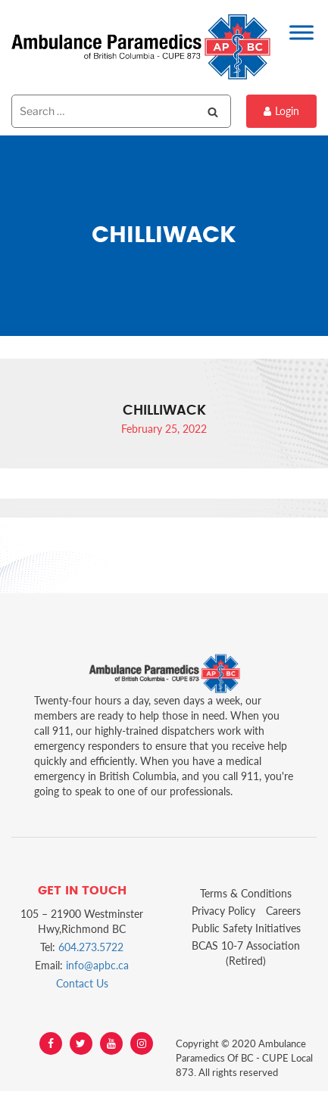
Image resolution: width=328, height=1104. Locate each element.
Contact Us (82, 983)
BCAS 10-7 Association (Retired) (246, 953)
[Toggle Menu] (301, 32)
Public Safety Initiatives (246, 928)
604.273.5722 (90, 947)
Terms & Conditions (246, 893)
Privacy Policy (223, 910)
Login (281, 110)
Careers (283, 910)
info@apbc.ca (97, 965)
